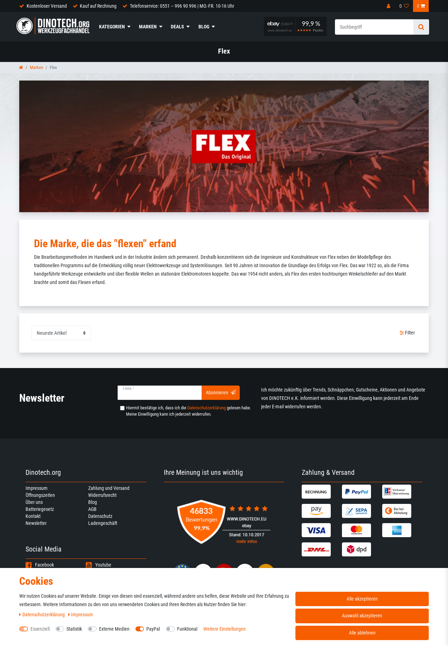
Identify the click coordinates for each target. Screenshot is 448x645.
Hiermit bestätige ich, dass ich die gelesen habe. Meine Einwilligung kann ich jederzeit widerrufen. (188, 411)
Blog (203, 26)
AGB (92, 509)
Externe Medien (114, 629)
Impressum (37, 488)
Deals (177, 26)
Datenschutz (100, 516)
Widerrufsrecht (102, 495)
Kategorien (112, 26)
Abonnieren (221, 392)
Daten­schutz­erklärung (42, 614)
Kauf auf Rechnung (98, 6)
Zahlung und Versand (109, 488)
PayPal (153, 629)
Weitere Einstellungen (224, 629)
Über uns (34, 502)
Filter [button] (407, 333)
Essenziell (40, 629)
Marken (148, 26)
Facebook (40, 565)
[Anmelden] (389, 6)
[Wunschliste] (404, 6)
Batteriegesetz (40, 509)
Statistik (74, 629)
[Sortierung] (61, 333)
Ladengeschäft (102, 523)
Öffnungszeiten (40, 495)
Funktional (187, 629)
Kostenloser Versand (47, 6)
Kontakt (33, 516)
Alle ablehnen (362, 633)
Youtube (98, 565)
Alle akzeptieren (362, 599)
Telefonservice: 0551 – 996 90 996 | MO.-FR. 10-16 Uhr (182, 6)
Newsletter (36, 523)
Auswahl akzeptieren (362, 615)
